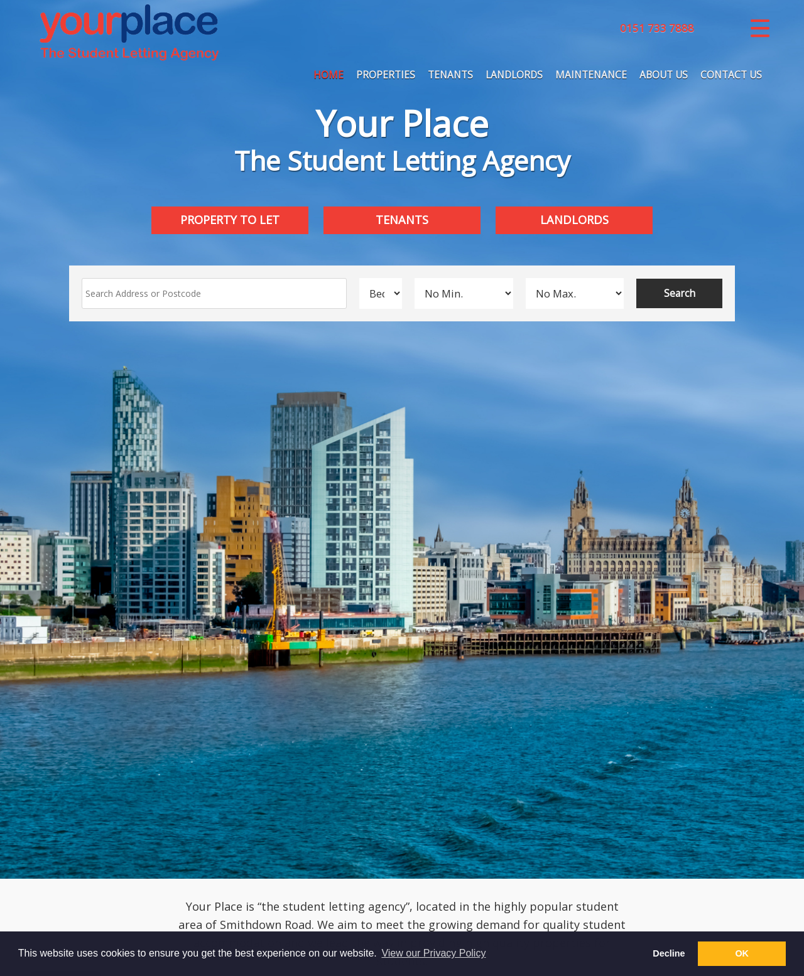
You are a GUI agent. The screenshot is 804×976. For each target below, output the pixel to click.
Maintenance (591, 75)
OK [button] (742, 953)
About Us (663, 75)
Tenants (450, 75)
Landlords (514, 75)
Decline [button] (669, 953)
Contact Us (731, 75)
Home (328, 75)
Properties (385, 75)
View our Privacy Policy (433, 953)
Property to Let (230, 219)
